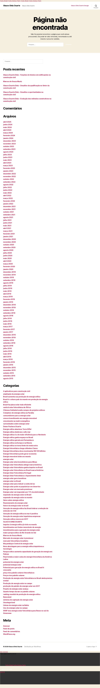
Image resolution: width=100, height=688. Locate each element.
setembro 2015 (9, 376)
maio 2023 (7, 160)
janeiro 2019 (8, 302)
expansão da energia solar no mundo (17, 497)
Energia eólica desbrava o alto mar (17, 432)
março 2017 (7, 327)
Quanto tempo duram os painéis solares (19, 592)
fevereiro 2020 (9, 267)
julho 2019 (7, 286)
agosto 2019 (8, 283)
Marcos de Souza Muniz (12, 81)
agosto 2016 (8, 346)
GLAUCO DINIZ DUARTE (12, 522)
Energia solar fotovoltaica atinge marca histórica (22, 465)
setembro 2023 (9, 149)
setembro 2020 (9, 247)
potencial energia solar (12, 565)
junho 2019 (7, 288)
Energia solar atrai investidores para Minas (20, 462)
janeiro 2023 (8, 171)
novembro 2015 (9, 370)
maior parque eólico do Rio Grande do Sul (19, 533)
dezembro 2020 (9, 239)
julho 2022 (7, 187)
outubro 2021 (8, 212)
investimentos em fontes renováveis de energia (22, 527)
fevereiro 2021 (9, 234)
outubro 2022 (8, 179)
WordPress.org (9, 634)
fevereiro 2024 (9, 135)
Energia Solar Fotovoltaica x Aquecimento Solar (22, 476)
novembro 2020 (9, 242)
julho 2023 (7, 155)
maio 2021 (7, 226)
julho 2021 (7, 220)
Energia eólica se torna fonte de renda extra (20, 446)
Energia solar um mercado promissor (17, 489)
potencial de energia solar (13, 562)
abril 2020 (7, 261)
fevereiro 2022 (9, 201)
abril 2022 (7, 196)
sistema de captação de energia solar (18, 600)
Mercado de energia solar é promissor (18, 538)
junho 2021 (7, 223)
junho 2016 (7, 351)
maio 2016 (7, 354)
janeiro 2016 (8, 365)
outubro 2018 (8, 310)
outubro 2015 (8, 373)
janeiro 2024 (8, 138)
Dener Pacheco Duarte (12, 427)
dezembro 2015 (9, 368)
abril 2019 (7, 294)
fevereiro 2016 (9, 362)
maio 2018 (7, 324)
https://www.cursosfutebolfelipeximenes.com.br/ (50, 677)
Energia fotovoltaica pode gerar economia (19, 454)
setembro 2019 (9, 280)
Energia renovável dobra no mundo (17, 457)
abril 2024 (7, 130)
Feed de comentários (11, 631)
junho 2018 (7, 321)
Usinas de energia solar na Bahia (16, 605)
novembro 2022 (9, 176)
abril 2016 (7, 357)
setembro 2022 (9, 182)
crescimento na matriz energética (16, 421)
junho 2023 (7, 157)
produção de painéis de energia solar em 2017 (21, 586)
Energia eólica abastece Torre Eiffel (17, 429)
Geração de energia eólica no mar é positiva (20, 514)
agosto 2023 (8, 152)
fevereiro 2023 (9, 168)
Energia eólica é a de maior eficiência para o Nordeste (24, 435)
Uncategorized (9, 602)
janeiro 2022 (8, 204)
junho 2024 (7, 125)
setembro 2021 (9, 215)
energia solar (8, 459)
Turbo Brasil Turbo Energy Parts (10, 1)
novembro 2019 (9, 275)
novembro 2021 (9, 209)
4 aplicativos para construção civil (16, 391)
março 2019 (8, 297)
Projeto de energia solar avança (15, 589)
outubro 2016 (8, 340)
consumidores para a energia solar (17, 416)
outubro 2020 (8, 245)
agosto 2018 (8, 316)
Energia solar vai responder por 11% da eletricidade (23, 492)
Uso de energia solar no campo (15, 608)
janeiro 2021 (8, 237)
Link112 (2, 665)
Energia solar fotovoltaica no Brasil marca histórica (23, 470)
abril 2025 (7, 122)
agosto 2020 (8, 250)
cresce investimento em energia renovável (20, 418)
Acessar (6, 626)
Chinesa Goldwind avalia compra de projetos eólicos (24, 410)
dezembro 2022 (9, 174)
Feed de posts (9, 629)
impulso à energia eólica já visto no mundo (20, 525)
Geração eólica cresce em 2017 (15, 519)
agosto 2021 (8, 217)
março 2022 (8, 198)
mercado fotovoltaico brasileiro (15, 541)
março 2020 (8, 264)
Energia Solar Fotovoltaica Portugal (17, 473)
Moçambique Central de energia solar (18, 544)
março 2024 (8, 133)
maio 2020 (7, 258)
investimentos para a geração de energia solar (21, 530)
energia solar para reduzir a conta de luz (19, 484)
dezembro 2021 (9, 206)
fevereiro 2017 (9, 329)
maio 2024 (7, 127)
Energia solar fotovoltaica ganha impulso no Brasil (23, 467)
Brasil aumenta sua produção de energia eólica (21, 397)
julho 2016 (7, 348)
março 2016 (8, 359)
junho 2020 (7, 256)
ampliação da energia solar (13, 394)
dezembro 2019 (9, 272)
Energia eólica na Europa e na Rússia (17, 443)
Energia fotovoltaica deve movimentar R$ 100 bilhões (24, 451)
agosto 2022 (8, 185)
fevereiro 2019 (9, 299)
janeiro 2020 (8, 269)
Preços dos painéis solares (13, 575)
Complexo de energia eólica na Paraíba (18, 413)
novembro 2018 (9, 308)
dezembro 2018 (9, 305)
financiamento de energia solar (15, 503)
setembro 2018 (9, 313)
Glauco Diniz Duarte (11, 6)
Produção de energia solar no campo (17, 583)
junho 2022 (7, 190)
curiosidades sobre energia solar (16, 424)
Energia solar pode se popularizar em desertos (21, 487)
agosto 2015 (8, 378)
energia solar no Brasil (12, 481)
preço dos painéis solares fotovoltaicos (18, 573)
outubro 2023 (8, 146)
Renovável (7, 597)
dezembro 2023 (9, 141)
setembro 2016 (9, 343)
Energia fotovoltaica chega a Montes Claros (20, 448)
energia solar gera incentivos (14, 478)
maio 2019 (7, 291)
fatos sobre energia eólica (13, 500)
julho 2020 (7, 253)
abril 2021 (7, 228)
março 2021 (7, 231)
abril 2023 (7, 163)
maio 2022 (7, 193)
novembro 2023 (9, 144)
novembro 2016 (9, 338)
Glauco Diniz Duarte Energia (80, 5)
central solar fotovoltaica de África (17, 407)
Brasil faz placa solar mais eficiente (17, 405)
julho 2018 (7, 318)
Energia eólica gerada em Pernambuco (18, 440)
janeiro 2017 (8, 332)
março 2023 (8, 166)
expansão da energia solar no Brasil (17, 495)
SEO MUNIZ (4, 652)
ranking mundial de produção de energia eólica (21, 594)
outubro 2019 (8, 277)
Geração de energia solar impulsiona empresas (21, 516)
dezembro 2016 (9, 335)
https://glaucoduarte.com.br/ (50, 659)
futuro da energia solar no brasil (15, 506)
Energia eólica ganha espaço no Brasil (18, 437)
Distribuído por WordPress (32, 646)
